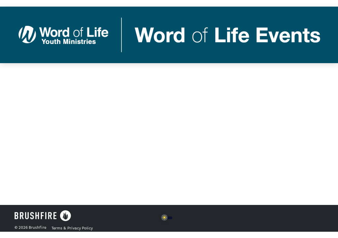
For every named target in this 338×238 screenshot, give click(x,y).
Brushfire (37, 228)
